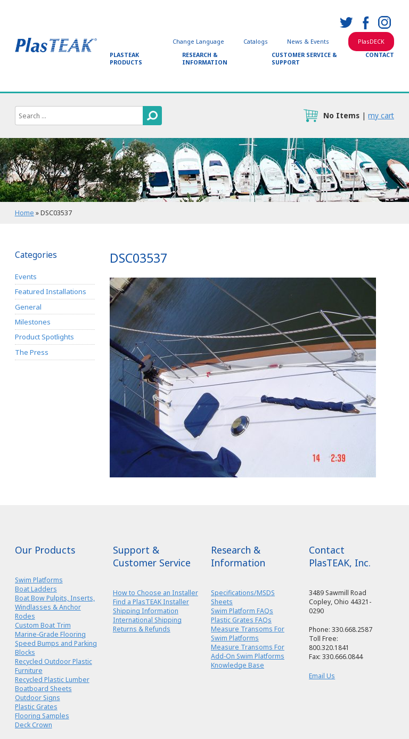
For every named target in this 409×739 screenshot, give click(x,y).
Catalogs (255, 41)
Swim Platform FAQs (242, 610)
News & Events (308, 41)
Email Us (322, 675)
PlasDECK (371, 41)
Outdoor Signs (37, 697)
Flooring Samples (42, 715)
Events (26, 276)
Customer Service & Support (304, 58)
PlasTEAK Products (126, 58)
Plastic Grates (36, 706)
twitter (346, 22)
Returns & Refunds (141, 629)
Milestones (33, 322)
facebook (365, 22)
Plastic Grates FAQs (241, 619)
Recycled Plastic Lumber (52, 679)
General (28, 307)
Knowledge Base (237, 665)
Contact (379, 55)
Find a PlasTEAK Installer (151, 601)
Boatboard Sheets (43, 688)
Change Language (198, 41)
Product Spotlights (44, 337)
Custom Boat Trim (43, 625)
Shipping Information (145, 610)
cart (310, 115)
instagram (384, 22)
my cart (381, 115)
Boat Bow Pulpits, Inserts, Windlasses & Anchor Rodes (55, 607)
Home (24, 212)
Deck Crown (33, 724)
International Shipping (147, 619)
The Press (31, 352)
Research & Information (204, 58)
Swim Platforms (39, 579)
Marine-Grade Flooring (50, 634)
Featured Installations (50, 291)
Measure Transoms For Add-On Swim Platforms (247, 652)
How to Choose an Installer (155, 592)
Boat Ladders (36, 589)
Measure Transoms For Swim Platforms (247, 633)
